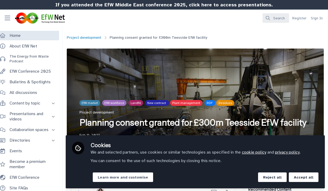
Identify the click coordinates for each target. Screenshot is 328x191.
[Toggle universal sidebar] (7, 18)
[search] (276, 18)
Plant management (192, 103)
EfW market (95, 103)
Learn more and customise (128, 177)
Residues (230, 103)
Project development (89, 37)
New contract (162, 103)
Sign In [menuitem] (317, 18)
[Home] (35, 18)
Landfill (141, 103)
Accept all (303, 177)
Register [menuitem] (299, 18)
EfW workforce (120, 103)
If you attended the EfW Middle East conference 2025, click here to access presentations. (164, 5)
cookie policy (259, 151)
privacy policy (292, 151)
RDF (215, 103)
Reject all (272, 177)
